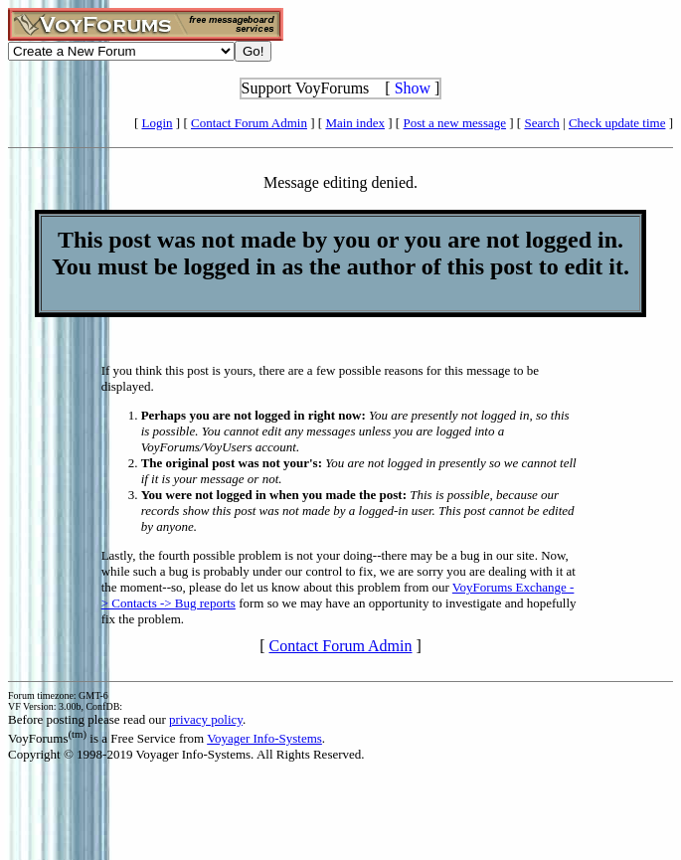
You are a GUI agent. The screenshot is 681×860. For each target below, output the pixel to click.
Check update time (617, 122)
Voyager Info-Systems (264, 738)
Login (157, 122)
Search (541, 122)
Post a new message (454, 122)
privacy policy (206, 719)
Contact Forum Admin (249, 122)
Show (412, 88)
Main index (355, 122)
